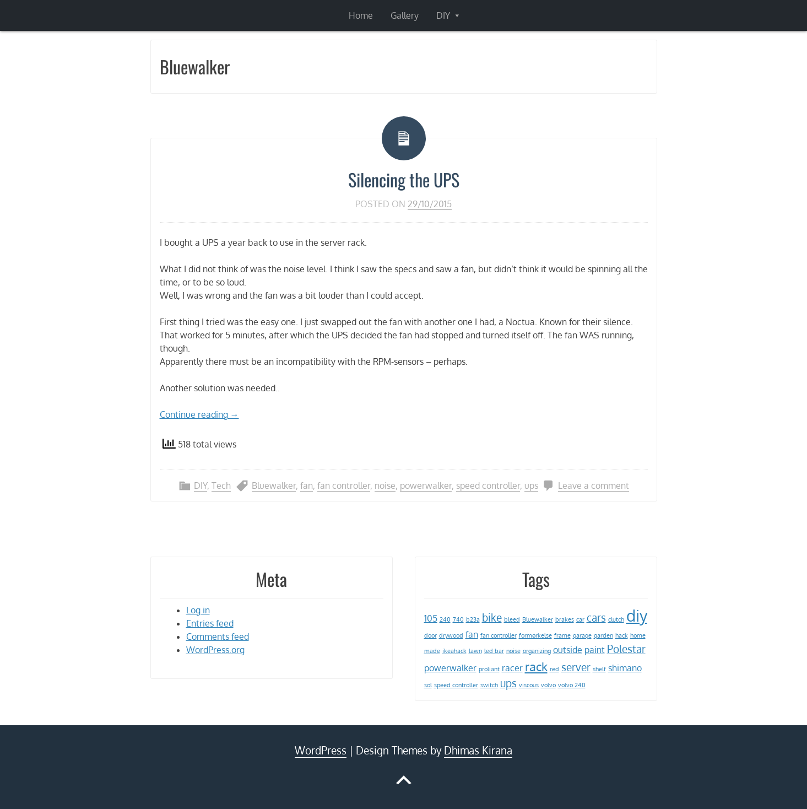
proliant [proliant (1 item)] (489, 669)
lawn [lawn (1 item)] (475, 651)
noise (385, 485)
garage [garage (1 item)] (582, 635)
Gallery (405, 15)
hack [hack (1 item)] (621, 635)
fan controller (343, 485)
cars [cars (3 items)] (596, 617)
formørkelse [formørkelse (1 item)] (535, 635)
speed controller (488, 485)
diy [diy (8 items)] (636, 615)
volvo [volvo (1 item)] (548, 685)
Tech (221, 485)
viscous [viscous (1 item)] (529, 685)
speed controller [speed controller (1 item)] (456, 685)
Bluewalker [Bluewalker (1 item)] (537, 619)
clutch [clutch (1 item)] (616, 619)
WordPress (320, 750)
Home (361, 15)
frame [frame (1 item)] (562, 635)
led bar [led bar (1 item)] (494, 651)
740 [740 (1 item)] (458, 619)
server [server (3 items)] (576, 667)
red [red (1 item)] (554, 669)
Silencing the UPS (403, 179)
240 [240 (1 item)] (445, 619)
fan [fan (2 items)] (471, 634)
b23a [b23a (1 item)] (473, 619)
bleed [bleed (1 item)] (512, 619)
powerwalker (426, 485)
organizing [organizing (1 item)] (537, 651)
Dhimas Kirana (478, 750)
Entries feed (210, 623)
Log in (198, 610)
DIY (443, 15)
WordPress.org (215, 649)
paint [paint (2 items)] (594, 649)
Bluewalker (274, 485)
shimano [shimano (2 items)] (625, 667)
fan (306, 485)
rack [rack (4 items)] (536, 666)
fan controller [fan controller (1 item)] (498, 635)
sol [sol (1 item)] (428, 685)
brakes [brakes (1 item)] (564, 619)
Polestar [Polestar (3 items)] (626, 649)
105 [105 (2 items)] (430, 618)
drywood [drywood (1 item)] (451, 635)
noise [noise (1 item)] (513, 651)
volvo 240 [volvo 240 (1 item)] (572, 685)
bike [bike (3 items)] (492, 617)
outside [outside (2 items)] (567, 649)
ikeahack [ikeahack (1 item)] (454, 651)
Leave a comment (593, 485)
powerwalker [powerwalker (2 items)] (450, 667)
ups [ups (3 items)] (508, 683)
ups (531, 485)
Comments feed (217, 636)
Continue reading (199, 414)
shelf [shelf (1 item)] (599, 669)
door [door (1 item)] (430, 635)
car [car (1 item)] (580, 619)
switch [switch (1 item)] (489, 685)
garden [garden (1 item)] (603, 635)
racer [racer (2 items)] (512, 667)
